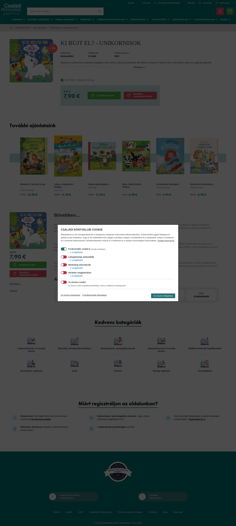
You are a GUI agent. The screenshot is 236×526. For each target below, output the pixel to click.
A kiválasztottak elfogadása (94, 295)
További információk (165, 241)
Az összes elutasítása (70, 295)
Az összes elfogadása (163, 296)
